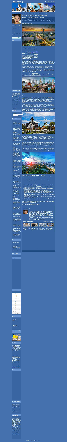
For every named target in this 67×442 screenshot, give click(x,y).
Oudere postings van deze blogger (48, 221)
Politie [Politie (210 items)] (19, 360)
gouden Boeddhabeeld (38, 196)
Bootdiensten (24, 108)
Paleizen (43, 19)
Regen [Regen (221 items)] (15, 361)
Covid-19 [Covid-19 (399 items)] (16, 348)
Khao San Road (51, 69)
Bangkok (29, 15)
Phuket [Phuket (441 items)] (17, 360)
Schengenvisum (15, 246)
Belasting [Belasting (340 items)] (13, 346)
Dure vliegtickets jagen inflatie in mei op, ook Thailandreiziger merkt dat (17, 174)
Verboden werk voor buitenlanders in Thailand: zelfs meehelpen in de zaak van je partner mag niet (17, 142)
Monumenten (40, 19)
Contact (54, 1)
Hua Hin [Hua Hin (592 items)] (16, 350)
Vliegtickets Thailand (15, 326)
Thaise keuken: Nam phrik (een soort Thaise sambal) (16, 149)
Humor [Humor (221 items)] (19, 350)
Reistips (14, 320)
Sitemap (39, 440)
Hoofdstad (39, 20)
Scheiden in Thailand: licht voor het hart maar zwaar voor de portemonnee (49, 228)
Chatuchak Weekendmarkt (26, 145)
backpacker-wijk (36, 190)
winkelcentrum (33, 198)
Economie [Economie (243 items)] (19, 348)
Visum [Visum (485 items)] (18, 367)
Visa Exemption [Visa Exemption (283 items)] (14, 367)
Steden (26, 15)
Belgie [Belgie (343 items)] (16, 346)
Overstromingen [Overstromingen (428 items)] (14, 359)
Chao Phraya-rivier (35, 73)
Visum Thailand (15, 243)
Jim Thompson (47, 191)
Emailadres (15, 113)
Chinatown (36, 19)
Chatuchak (31, 20)
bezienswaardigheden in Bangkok (38, 201)
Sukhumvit (44, 62)
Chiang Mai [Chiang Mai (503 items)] (14, 347)
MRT (42, 101)
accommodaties (35, 60)
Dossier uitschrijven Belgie (16, 248)
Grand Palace (36, 20)
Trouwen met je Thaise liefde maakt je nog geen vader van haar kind (26, 228)
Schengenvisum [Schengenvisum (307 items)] (14, 362)
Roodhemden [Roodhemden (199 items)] (17, 361)
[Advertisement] (16, 66)
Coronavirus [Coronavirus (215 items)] (19, 347)
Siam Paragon (52, 145)
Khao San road (43, 20)
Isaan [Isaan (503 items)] (16, 352)
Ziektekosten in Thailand (16, 242)
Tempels (48, 19)
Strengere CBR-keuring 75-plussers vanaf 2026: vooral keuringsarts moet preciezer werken (34, 229)
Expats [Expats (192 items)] (13, 349)
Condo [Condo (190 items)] (17, 347)
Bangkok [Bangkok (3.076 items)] (17, 345)
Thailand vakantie (15, 324)
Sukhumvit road (47, 20)
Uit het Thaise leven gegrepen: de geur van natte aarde (16, 155)
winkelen (37, 144)
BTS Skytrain (28, 20)
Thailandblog (18, 2)
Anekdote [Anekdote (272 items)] (13, 345)
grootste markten (39, 186)
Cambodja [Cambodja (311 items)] (18, 346)
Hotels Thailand (15, 319)
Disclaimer (35, 440)
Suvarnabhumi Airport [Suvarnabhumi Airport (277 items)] (15, 363)
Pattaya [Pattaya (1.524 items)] (14, 360)
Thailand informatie (15, 321)
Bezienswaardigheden (31, 19)
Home (23, 15)
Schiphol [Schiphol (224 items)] (18, 362)
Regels (51, 1)
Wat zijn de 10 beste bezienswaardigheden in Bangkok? (33, 17)
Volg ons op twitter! (16, 38)
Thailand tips (51, 19)
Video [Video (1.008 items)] (18, 365)
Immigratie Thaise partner (16, 247)
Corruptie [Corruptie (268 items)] (13, 348)
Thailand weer (15, 325)
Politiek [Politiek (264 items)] (13, 361)
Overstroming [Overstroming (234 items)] (14, 358)
